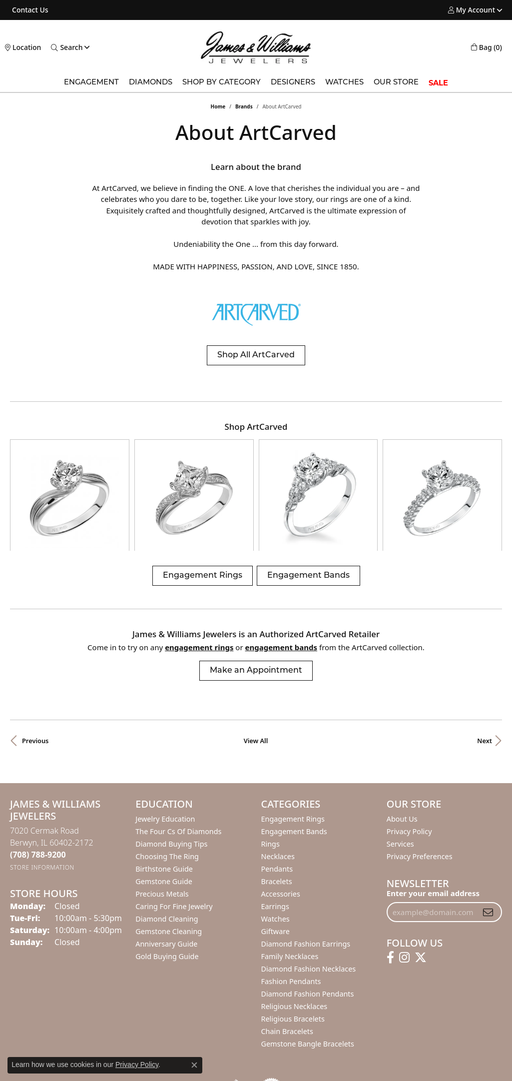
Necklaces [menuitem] (278, 789)
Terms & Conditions (266, 1057)
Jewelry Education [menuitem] (165, 751)
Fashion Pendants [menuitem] (291, 914)
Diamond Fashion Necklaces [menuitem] (308, 901)
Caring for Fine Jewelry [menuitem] (173, 839)
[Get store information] (42, 800)
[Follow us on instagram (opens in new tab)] (404, 890)
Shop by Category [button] (221, 82)
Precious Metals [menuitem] (161, 826)
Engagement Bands (308, 508)
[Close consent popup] (194, 1065)
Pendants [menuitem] (277, 801)
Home (218, 106)
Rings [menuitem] (270, 776)
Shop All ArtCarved (256, 355)
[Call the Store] (38, 787)
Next (484, 673)
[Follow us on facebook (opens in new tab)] (390, 890)
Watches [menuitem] (275, 851)
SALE (438, 82)
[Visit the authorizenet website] (271, 1022)
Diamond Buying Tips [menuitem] (171, 776)
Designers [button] (293, 82)
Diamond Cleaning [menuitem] (166, 851)
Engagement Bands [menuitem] (294, 764)
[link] (29, 10)
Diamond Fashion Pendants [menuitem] (307, 926)
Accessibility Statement (340, 1057)
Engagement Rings (202, 508)
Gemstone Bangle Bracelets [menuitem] (307, 976)
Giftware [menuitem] (275, 864)
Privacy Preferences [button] (420, 789)
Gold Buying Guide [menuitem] (166, 889)
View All (256, 673)
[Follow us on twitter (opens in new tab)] (421, 890)
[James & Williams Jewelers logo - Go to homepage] (256, 47)
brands (244, 106)
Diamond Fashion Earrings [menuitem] (306, 876)
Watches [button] (344, 82)
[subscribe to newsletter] (488, 845)
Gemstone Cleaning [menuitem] (168, 864)
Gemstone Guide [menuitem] (163, 814)
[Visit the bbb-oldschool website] (235, 1022)
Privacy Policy (409, 764)
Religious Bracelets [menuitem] (293, 951)
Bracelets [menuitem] (276, 814)
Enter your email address (433, 826)
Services (400, 776)
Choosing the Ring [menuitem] (167, 789)
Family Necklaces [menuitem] (290, 889)
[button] (471, 10)
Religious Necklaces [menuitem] (294, 939)
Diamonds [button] (150, 82)
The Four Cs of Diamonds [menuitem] (178, 764)
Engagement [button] (91, 82)
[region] (256, 461)
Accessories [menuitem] (280, 826)
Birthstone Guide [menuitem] (164, 801)
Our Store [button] (396, 82)
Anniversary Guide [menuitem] (166, 876)
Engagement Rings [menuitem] (293, 751)
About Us (402, 751)
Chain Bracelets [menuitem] (287, 964)
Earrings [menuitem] (275, 839)
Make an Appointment (256, 603)
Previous (35, 673)
